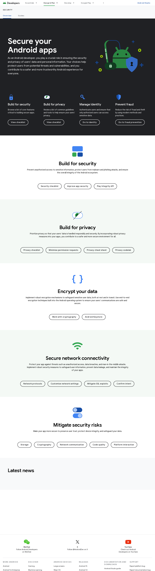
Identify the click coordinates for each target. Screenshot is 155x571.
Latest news (21, 470)
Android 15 (83, 566)
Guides (21, 16)
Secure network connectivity (77, 358)
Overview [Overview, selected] (7, 16)
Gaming (31, 566)
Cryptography (44, 445)
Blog (105, 3)
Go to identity (90, 122)
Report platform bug (137, 566)
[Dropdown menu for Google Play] (94, 3)
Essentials (29, 3)
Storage (25, 445)
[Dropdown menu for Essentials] (37, 3)
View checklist (18, 122)
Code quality (99, 445)
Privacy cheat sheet (97, 250)
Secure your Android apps (32, 45)
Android (6, 566)
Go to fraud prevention (130, 122)
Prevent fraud (124, 104)
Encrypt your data (77, 291)
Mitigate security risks (77, 425)
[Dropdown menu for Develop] (74, 3)
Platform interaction (124, 445)
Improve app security (77, 186)
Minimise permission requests (63, 250)
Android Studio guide (112, 568)
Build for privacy (54, 104)
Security (7, 10)
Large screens (59, 566)
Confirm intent (124, 384)
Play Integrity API (105, 186)
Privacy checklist (31, 250)
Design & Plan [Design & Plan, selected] (49, 3)
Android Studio (143, 3)
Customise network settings (65, 384)
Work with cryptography (64, 317)
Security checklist (49, 186)
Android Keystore (93, 317)
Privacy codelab (123, 250)
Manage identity (90, 104)
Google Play (86, 3)
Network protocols (32, 384)
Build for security (19, 104)
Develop (67, 3)
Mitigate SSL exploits (97, 384)
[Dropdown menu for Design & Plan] (58, 3)
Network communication (72, 445)
